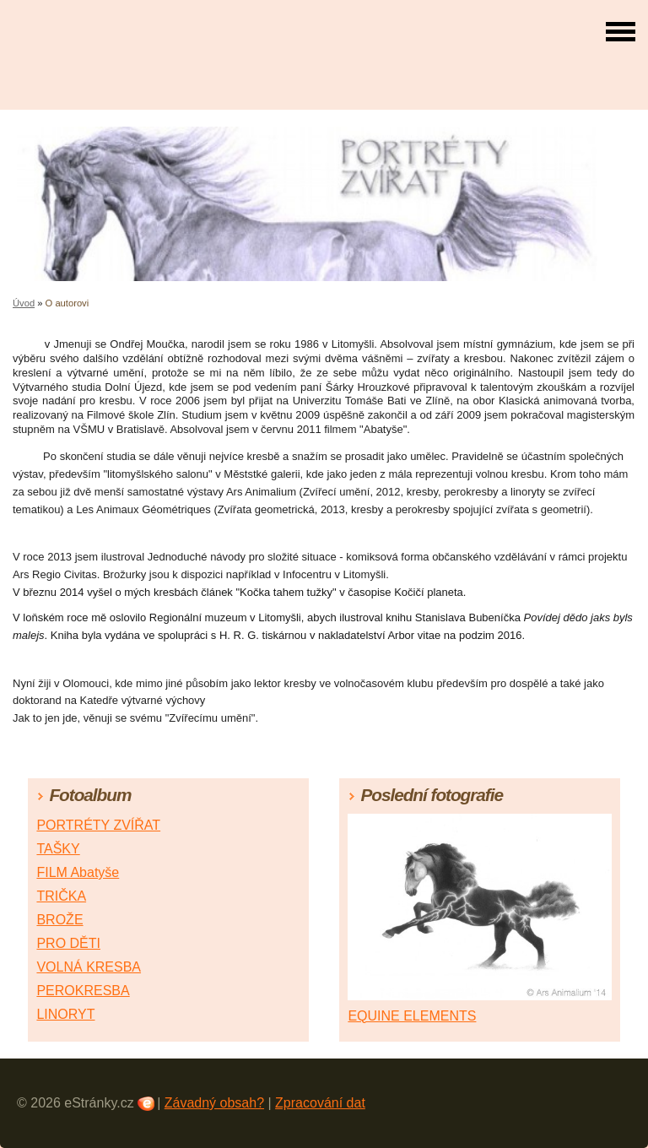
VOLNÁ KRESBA (88, 967)
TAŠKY (57, 849)
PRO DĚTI (68, 943)
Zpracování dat (320, 1103)
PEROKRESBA (82, 990)
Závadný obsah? (214, 1103)
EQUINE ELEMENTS (412, 1016)
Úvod (24, 303)
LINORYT (65, 1014)
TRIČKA (61, 896)
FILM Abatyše (77, 872)
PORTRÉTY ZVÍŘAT (98, 825)
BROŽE (59, 919)
